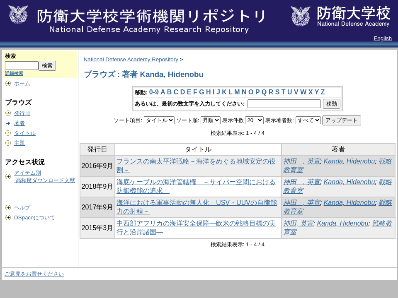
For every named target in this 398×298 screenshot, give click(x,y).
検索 (10, 56)
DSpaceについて (34, 217)
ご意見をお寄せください (34, 274)
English (383, 38)
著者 (19, 123)
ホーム (22, 83)
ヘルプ (22, 207)
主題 (19, 143)
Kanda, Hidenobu (349, 161)
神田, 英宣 (298, 223)
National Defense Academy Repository (131, 59)
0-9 (154, 92)
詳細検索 (14, 73)
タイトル (25, 133)
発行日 (22, 113)
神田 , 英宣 (301, 161)
